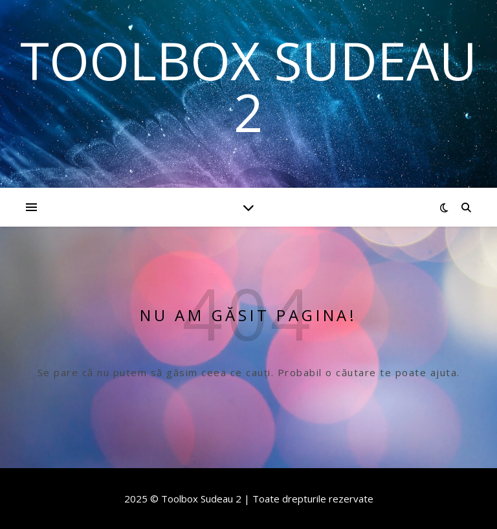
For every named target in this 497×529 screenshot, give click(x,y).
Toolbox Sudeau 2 (248, 86)
